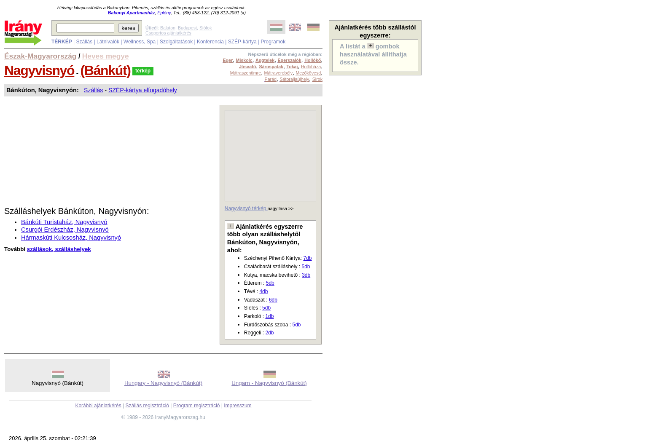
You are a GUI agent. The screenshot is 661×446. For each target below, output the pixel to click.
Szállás (84, 42)
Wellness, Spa (140, 42)
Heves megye (105, 56)
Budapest (187, 27)
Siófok (205, 27)
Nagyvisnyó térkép (246, 208)
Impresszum (237, 406)
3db (306, 275)
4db (263, 291)
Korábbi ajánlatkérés (98, 406)
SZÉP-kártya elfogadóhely (142, 90)
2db (269, 333)
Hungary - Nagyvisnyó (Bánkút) (163, 383)
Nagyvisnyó (39, 70)
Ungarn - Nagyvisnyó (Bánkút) (269, 383)
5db (305, 267)
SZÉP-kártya (242, 42)
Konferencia (210, 42)
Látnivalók (108, 42)
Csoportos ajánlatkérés (168, 32)
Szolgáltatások (176, 42)
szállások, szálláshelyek (59, 249)
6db (273, 300)
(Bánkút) (106, 70)
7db (307, 258)
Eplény (164, 12)
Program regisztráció (196, 406)
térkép (142, 71)
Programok (273, 42)
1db (269, 316)
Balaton (167, 27)
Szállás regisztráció (147, 406)
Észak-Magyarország (40, 56)
